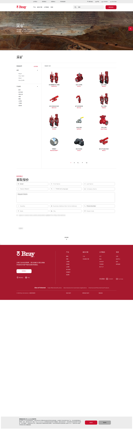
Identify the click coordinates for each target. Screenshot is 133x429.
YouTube (113, 1)
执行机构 (68, 270)
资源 (117, 253)
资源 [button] (52, 7)
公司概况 (102, 253)
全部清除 (36, 66)
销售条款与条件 (85, 294)
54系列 (79, 150)
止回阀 (67, 267)
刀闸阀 (67, 262)
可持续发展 (62, 1)
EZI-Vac (79, 107)
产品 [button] (34, 7)
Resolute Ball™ (54, 150)
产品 (67, 253)
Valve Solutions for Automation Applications (75, 289)
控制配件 (68, 273)
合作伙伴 (101, 262)
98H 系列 (54, 107)
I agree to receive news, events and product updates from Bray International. (41, 215)
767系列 (54, 129)
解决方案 (85, 253)
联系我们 (44, 1)
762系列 (104, 86)
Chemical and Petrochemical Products (98, 289)
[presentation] (30, 221)
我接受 (91, 422)
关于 (100, 257)
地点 (100, 259)
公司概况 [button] (46, 7)
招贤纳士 (53, 1)
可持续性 (101, 265)
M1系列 (79, 86)
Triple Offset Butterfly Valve (54, 289)
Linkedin (106, 280)
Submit (22, 228)
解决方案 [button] (39, 7)
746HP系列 (54, 86)
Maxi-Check (104, 129)
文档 (117, 257)
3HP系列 (79, 129)
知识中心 (118, 259)
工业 (84, 257)
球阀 (67, 259)
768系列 (104, 107)
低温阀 (67, 275)
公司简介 (35, 1)
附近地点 (90, 1)
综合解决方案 (86, 259)
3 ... (78, 162)
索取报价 (111, 7)
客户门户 (101, 267)
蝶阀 (67, 257)
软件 (117, 262)
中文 (98, 1)
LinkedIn (105, 1)
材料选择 (118, 265)
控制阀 (67, 265)
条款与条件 (68, 294)
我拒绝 (104, 422)
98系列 (104, 150)
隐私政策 (29, 424)
